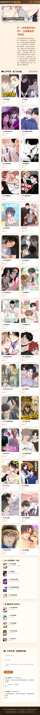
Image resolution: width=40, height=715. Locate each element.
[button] (19, 20)
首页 (31, 2)
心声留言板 (37, 2)
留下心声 (8, 672)
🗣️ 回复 (6, 686)
